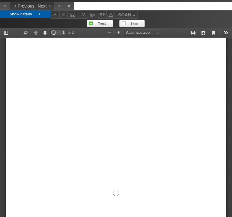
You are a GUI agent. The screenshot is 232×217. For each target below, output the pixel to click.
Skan (134, 23)
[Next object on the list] (45, 6)
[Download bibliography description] (93, 15)
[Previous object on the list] (23, 6)
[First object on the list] (5, 6)
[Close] (69, 6)
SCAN (127, 15)
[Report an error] (110, 15)
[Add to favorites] (83, 15)
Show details (25, 14)
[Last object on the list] (59, 6)
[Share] (64, 15)
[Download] (55, 15)
